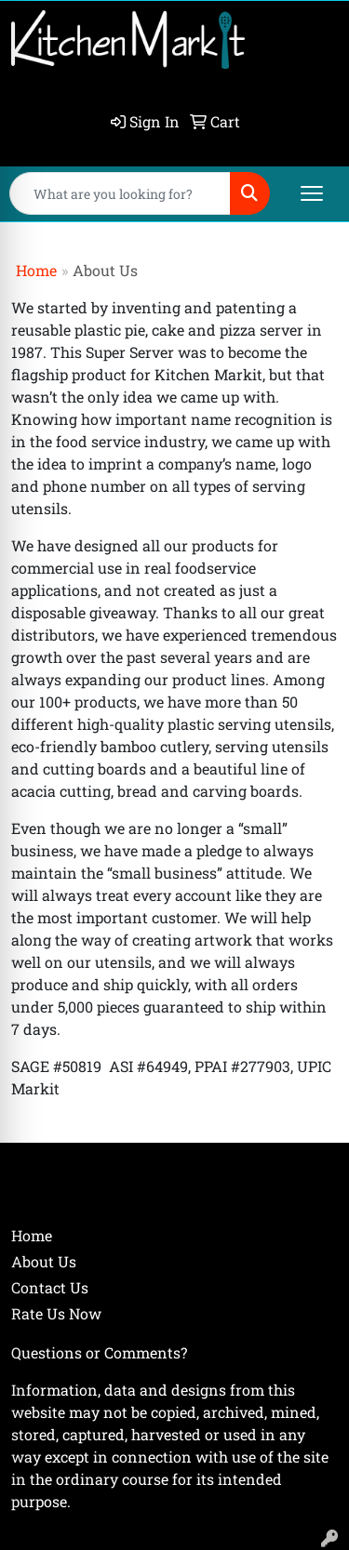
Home (36, 270)
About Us (43, 1261)
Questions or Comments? (99, 1352)
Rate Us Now (56, 1313)
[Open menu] (311, 193)
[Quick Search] (120, 193)
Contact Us (49, 1287)
